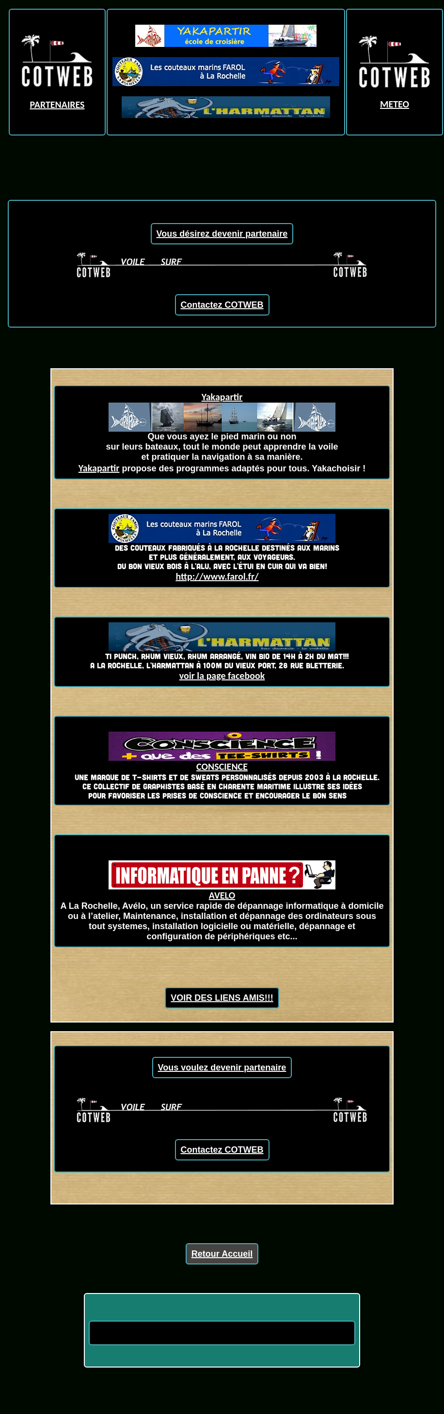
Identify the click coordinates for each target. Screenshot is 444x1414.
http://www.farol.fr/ (216, 576)
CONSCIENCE (222, 766)
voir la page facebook (222, 675)
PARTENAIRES (57, 104)
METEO (394, 104)
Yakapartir (222, 397)
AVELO (222, 890)
